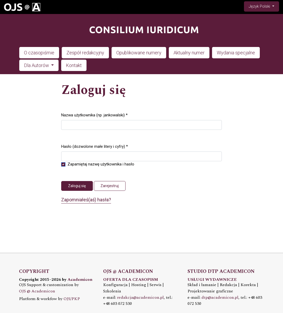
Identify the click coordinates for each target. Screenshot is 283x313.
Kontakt (74, 65)
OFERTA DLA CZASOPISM (130, 279)
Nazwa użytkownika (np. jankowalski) (94, 114)
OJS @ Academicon (37, 291)
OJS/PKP (72, 299)
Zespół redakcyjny (85, 52)
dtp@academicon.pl (220, 298)
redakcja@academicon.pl (140, 298)
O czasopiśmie (39, 52)
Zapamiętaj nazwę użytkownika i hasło (101, 164)
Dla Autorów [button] (37, 65)
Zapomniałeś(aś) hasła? (86, 199)
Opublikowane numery (138, 52)
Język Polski (263, 6)
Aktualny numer (189, 52)
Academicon (80, 279)
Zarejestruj (109, 186)
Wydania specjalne (236, 52)
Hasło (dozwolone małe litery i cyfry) (94, 146)
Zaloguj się (77, 186)
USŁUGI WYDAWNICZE (212, 279)
